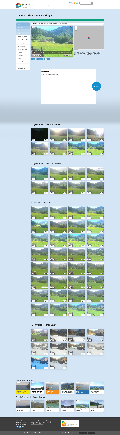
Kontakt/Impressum (21, 422)
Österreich (50, 6)
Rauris (19, 58)
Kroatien (73, 6)
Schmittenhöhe (21, 68)
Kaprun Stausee (21, 46)
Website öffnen (65, 86)
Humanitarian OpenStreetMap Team (97, 49)
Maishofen (20, 55)
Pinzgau (20, 33)
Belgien (90, 6)
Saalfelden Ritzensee (23, 65)
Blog (23, 426)
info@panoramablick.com (37, 423)
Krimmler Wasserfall (22, 49)
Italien (68, 6)
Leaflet (79, 49)
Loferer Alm (20, 52)
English (102, 2)
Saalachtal (20, 61)
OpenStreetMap (84, 49)
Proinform (21, 420)
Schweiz (64, 6)
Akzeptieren (92, 433)
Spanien (79, 6)
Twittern (40, 59)
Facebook (17, 427)
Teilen (48, 59)
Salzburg (20, 30)
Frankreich (84, 6)
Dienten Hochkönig (22, 36)
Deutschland (57, 6)
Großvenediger (21, 43)
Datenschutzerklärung (21, 424)
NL (94, 6)
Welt (102, 6)
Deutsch (98, 2)
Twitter (20, 427)
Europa (98, 6)
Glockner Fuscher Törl (23, 39)
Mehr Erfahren (82, 433)
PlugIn (33, 59)
